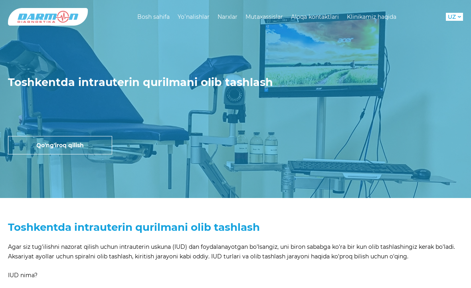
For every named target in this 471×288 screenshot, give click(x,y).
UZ (454, 16)
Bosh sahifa (153, 16)
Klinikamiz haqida (371, 16)
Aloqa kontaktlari (315, 16)
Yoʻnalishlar (194, 16)
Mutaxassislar (264, 16)
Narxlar (227, 16)
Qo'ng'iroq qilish (60, 145)
